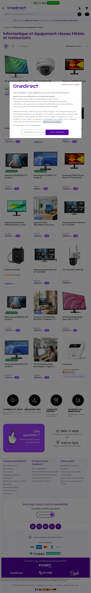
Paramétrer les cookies (33, 132)
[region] (46, 110)
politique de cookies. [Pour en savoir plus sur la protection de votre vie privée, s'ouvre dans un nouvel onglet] (52, 122)
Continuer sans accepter (70, 84)
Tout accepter (57, 132)
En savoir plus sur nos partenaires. (27, 125)
